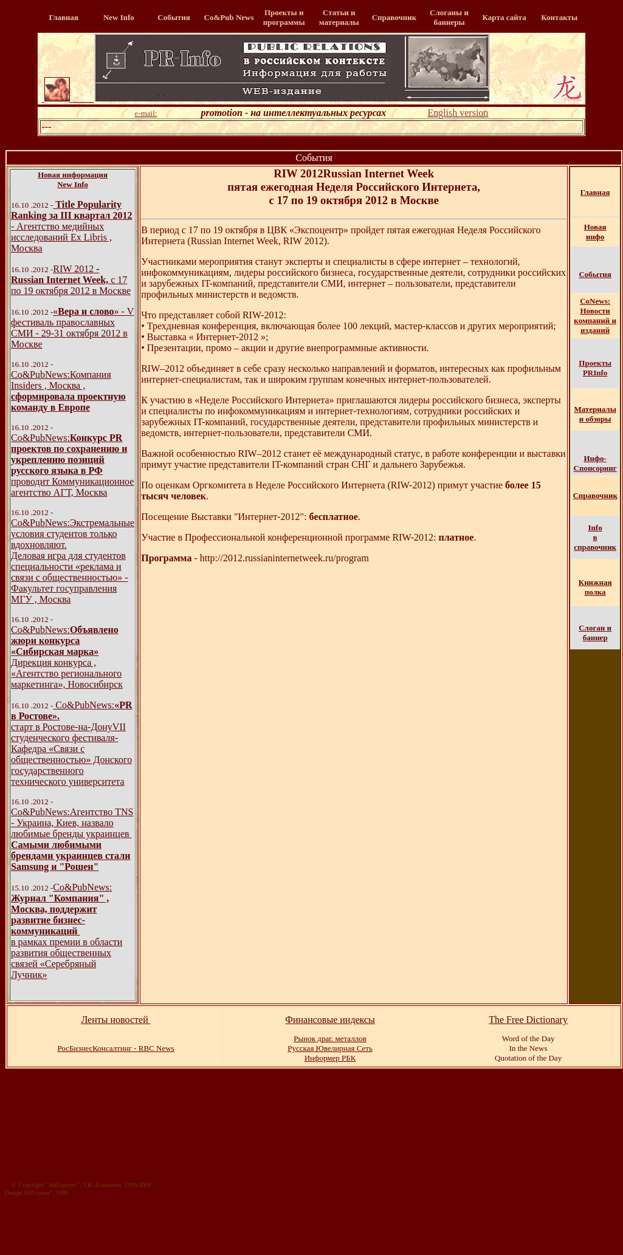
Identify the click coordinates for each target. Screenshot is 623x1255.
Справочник (595, 495)
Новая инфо (595, 231)
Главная (595, 192)
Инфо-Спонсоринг (595, 463)
